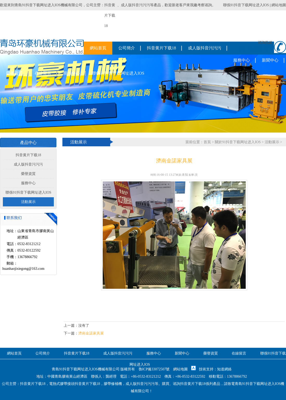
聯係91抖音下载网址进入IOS (246, 5)
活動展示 (28, 202)
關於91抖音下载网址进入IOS (238, 142)
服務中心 (241, 60)
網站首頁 (98, 48)
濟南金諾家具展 (91, 333)
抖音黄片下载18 (161, 48)
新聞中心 (270, 60)
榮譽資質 (14, 73)
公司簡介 (126, 48)
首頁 (207, 142)
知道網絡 (224, 369)
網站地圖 (278, 5)
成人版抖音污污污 (135, 5)
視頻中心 (71, 73)
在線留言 (43, 73)
